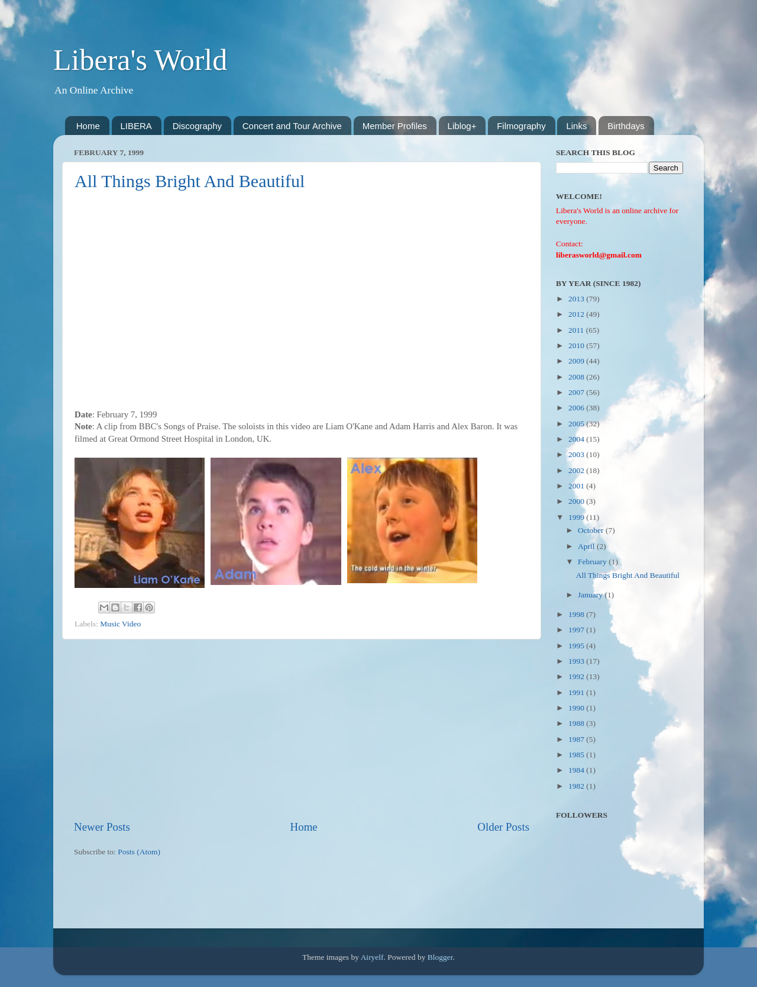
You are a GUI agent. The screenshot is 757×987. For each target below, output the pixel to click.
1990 (577, 707)
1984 (577, 770)
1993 (577, 661)
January (591, 594)
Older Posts (503, 827)
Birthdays (626, 126)
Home (88, 126)
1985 (577, 754)
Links (576, 126)
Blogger (440, 957)
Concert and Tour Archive (292, 126)
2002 (577, 470)
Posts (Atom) (139, 851)
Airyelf (372, 957)
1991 (577, 692)
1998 (577, 614)
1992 (577, 676)
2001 (577, 485)
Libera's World (140, 59)
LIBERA (136, 126)
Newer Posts (102, 827)
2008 (577, 376)
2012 (577, 314)
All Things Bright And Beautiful (190, 181)
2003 (577, 454)
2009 (577, 360)
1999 (577, 517)
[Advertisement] (301, 729)
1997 (577, 629)
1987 (577, 739)
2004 (577, 439)
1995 (577, 645)
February (593, 561)
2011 (577, 330)
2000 (577, 501)
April (587, 546)
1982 (577, 786)
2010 (577, 345)
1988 (577, 723)
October (592, 530)
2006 (577, 407)
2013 (577, 298)
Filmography (521, 126)
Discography (197, 126)
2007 (577, 392)
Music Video (120, 623)
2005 (577, 423)
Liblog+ (462, 126)
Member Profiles (395, 126)
